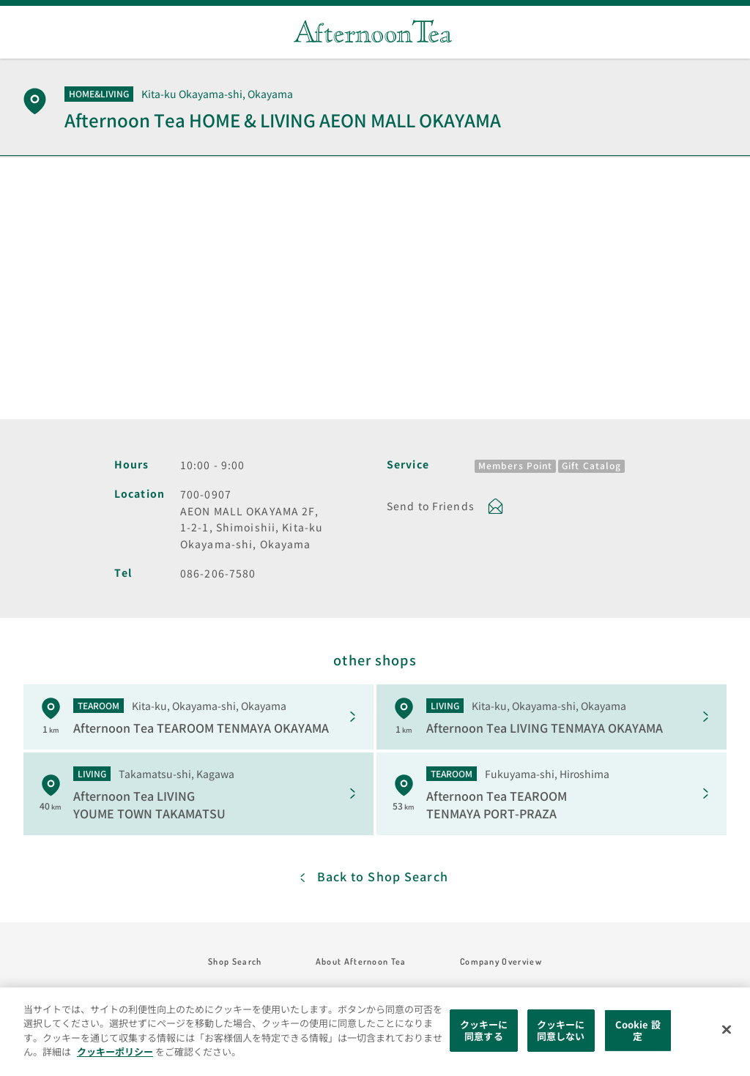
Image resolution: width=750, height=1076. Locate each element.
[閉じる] (726, 1030)
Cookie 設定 (638, 1030)
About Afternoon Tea (361, 961)
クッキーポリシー (115, 1051)
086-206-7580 (218, 573)
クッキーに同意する (484, 1030)
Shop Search (235, 961)
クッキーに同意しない (561, 1030)
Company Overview (501, 961)
